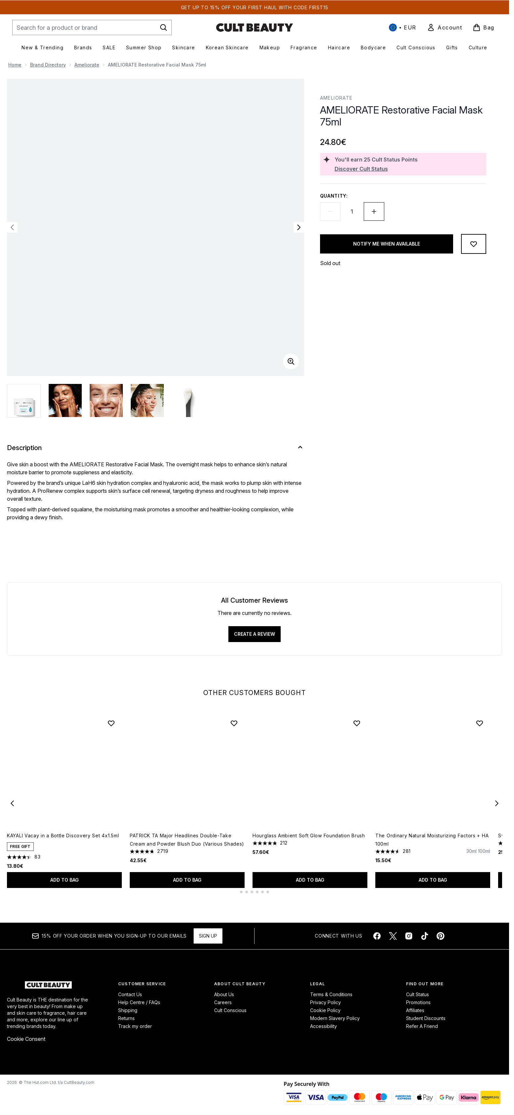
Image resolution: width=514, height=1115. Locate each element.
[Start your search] (92, 27)
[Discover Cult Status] (409, 169)
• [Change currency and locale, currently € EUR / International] (402, 27)
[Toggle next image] (299, 227)
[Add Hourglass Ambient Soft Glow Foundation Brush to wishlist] (357, 723)
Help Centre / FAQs (139, 1002)
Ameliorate (86, 65)
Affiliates (415, 1010)
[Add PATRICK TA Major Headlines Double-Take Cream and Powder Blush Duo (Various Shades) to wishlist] (234, 723)
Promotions (418, 1002)
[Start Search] (163, 27)
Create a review (254, 634)
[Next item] (496, 803)
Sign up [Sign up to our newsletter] (208, 936)
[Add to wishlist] (473, 244)
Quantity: (334, 196)
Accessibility (323, 1026)
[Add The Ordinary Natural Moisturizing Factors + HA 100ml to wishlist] (480, 723)
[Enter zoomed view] (291, 361)
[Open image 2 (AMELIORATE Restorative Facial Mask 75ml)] (65, 400)
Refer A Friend (422, 1026)
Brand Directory (48, 65)
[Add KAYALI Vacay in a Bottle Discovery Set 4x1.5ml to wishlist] (111, 723)
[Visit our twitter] (393, 936)
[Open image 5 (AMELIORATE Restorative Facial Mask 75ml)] (188, 400)
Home (15, 65)
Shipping (127, 1010)
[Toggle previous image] (12, 227)
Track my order (135, 1026)
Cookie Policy (325, 1010)
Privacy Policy (325, 1002)
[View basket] (483, 27)
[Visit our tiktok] (425, 936)
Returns (126, 1018)
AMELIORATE (336, 98)
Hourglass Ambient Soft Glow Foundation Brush (309, 835)
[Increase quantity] (374, 211)
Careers (223, 1002)
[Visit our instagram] (409, 936)
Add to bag (64, 880)
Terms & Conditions (331, 994)
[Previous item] (12, 803)
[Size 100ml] (484, 857)
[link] (444, 27)
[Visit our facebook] (377, 936)
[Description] (155, 447)
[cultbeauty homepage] (254, 27)
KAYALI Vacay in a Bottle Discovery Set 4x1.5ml (63, 835)
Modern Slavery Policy (335, 1018)
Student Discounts (425, 1018)
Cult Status (417, 994)
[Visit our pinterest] (440, 936)
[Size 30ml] (471, 857)
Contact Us (130, 994)
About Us (224, 994)
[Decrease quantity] (330, 211)
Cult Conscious (230, 1010)
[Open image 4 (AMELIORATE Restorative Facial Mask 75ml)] (147, 400)
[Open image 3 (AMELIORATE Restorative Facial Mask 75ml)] (106, 400)
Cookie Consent (26, 1039)
